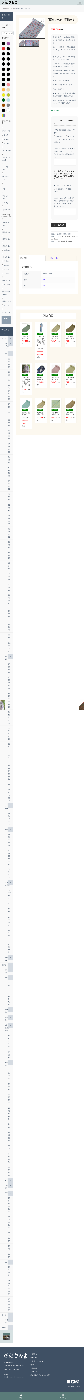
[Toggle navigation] (79, 3)
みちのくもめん (9, 582)
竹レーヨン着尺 (9, 917)
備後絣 (9, 555)
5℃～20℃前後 (62, 241)
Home (7, 8)
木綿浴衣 (9, 626)
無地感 (6, 257)
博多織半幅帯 (9, 1205)
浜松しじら (9, 717)
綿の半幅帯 (9, 1222)
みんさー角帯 (9, 1287)
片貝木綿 (9, 448)
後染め (6, 301)
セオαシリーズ (9, 897)
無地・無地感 (6, 293)
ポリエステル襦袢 (7, 1027)
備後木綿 (9, 376)
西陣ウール (9, 839)
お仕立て (70, 136)
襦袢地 (4, 965)
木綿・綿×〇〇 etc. (9, 643)
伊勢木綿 (9, 408)
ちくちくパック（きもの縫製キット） (64, 141)
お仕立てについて (37, 1361)
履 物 (4, 1315)
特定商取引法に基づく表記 (40, 1375)
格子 (7, 285)
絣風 (7, 261)
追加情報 (23, 258)
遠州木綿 (9, 435)
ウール (56, 239)
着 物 (13, 8)
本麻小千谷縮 (9, 700)
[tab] (32, 258)
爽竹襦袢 (9, 1171)
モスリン (9, 873)
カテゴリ (63, 1396)
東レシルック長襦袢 (9, 1046)
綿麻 (7, 139)
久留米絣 (9, 472)
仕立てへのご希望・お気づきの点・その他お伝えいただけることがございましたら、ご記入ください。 (64, 202)
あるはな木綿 (9, 392)
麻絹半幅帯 (9, 1251)
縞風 (7, 274)
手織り (69, 236)
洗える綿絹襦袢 (9, 1132)
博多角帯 (9, 1271)
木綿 (6, 131)
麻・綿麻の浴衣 (9, 792)
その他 (6, 210)
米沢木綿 (9, 612)
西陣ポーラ (9, 819)
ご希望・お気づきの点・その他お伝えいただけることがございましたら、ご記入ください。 (64, 153)
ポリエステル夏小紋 (9, 941)
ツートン (5, 224)
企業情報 (34, 1368)
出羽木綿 (9, 533)
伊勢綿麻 (9, 668)
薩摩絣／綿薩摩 (9, 502)
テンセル (5, 178)
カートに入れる (59, 225)
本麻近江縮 (9, 733)
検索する (6, 320)
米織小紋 (9, 599)
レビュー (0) (53, 258)
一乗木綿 (9, 421)
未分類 (4, 1327)
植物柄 (6, 246)
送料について (35, 1358)
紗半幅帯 (9, 1237)
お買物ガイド (35, 1354)
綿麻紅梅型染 (9, 772)
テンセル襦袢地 (9, 1154)
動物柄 (6, 232)
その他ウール (9, 857)
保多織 (9, 565)
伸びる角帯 (9, 1304)
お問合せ (34, 1372)
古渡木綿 (9, 485)
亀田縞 (9, 459)
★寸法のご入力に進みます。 (64, 185)
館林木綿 (9, 520)
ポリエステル (6, 158)
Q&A (32, 1364)
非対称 (6, 280)
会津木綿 (9, 363)
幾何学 (6, 239)
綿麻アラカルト (9, 752)
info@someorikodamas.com (14, 1377)
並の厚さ (71, 241)
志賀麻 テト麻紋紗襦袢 (9, 1107)
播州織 (9, 544)
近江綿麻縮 (9, 682)
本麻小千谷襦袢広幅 (9, 994)
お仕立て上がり (7, 346)
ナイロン (5, 168)
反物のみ (58, 136)
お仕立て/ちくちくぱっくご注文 (64, 190)
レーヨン (5, 187)
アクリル (5, 197)
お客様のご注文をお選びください (64, 131)
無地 (7, 250)
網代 (7, 265)
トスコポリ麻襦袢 (9, 1079)
